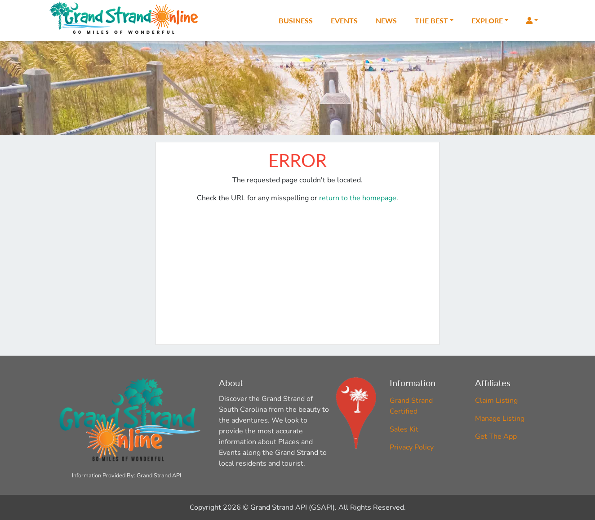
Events (344, 20)
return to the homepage (357, 198)
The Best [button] (431, 20)
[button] (532, 20)
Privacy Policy (412, 447)
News (386, 20)
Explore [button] (487, 20)
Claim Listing (496, 400)
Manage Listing (499, 418)
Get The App (496, 436)
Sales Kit (404, 429)
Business (296, 20)
